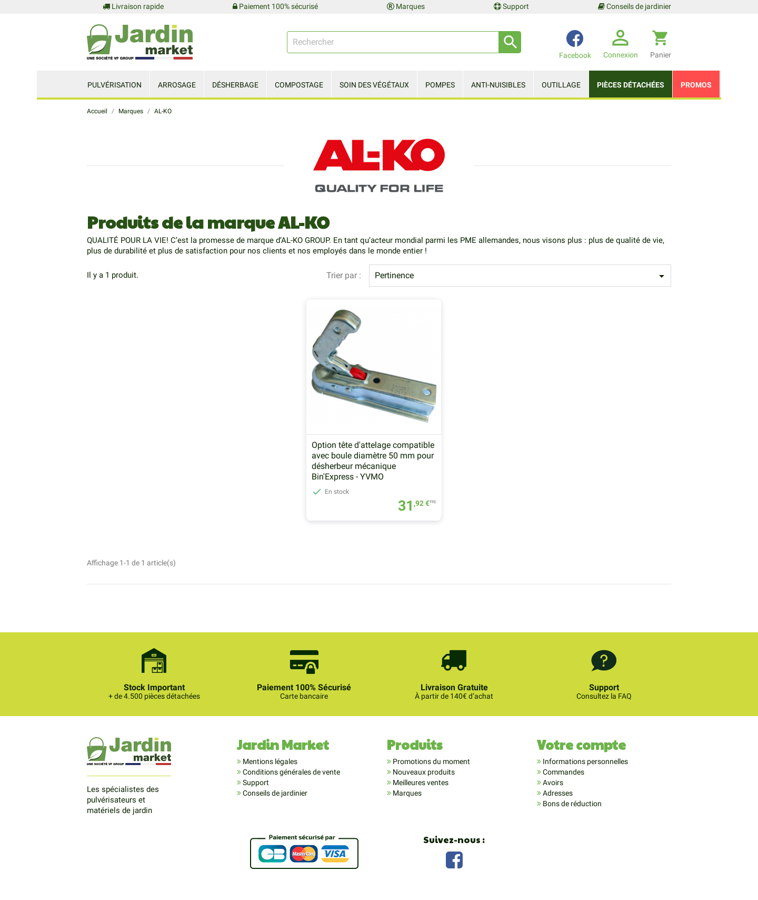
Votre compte (581, 745)
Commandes (562, 772)
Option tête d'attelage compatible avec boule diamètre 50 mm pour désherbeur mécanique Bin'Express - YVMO (373, 461)
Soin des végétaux (374, 85)
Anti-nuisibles (498, 85)
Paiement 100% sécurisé (275, 6)
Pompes (440, 85)
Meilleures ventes (419, 783)
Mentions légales (269, 762)
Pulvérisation (114, 85)
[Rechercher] (404, 42)
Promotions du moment (430, 762)
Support (511, 6)
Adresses (557, 793)
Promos (696, 85)
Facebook (454, 859)
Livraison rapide (133, 6)
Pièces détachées (630, 85)
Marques (406, 6)
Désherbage (235, 85)
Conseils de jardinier (634, 6)
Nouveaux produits (423, 772)
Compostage (299, 85)
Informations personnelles (584, 762)
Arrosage (177, 85)
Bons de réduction (571, 804)
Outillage (561, 85)
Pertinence (521, 276)
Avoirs (552, 783)
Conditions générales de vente (290, 772)
